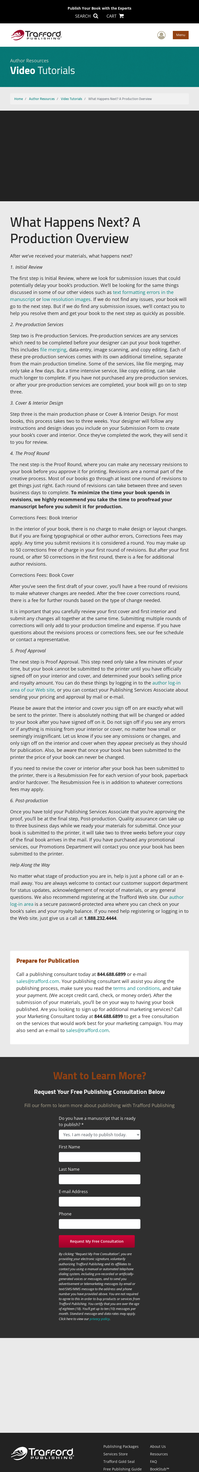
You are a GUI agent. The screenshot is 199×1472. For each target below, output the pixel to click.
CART (115, 16)
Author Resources (42, 99)
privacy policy (100, 1318)
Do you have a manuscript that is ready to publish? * (97, 1121)
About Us (158, 1446)
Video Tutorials (71, 99)
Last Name (69, 1169)
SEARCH (86, 16)
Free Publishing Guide (122, 1469)
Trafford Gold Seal (119, 1461)
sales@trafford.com (37, 981)
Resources (159, 1453)
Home (18, 99)
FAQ (153, 1461)
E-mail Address (73, 1191)
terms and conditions (136, 988)
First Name (69, 1147)
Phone (65, 1214)
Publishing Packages (121, 1446)
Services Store (115, 1453)
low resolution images (66, 299)
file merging (53, 349)
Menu (180, 34)
